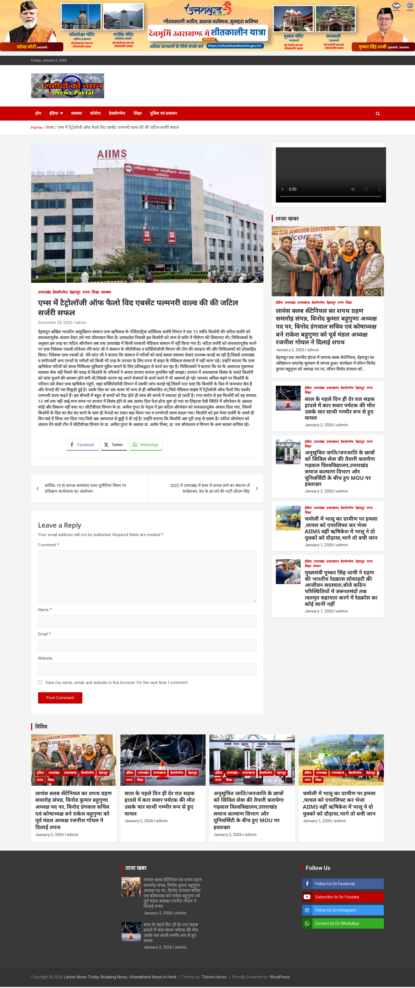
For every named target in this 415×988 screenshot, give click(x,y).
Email (44, 634)
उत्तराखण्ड (303, 303)
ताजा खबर (287, 218)
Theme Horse (214, 978)
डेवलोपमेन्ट (117, 113)
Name (45, 610)
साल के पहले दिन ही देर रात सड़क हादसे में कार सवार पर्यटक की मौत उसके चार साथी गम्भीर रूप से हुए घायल (340, 408)
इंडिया (53, 113)
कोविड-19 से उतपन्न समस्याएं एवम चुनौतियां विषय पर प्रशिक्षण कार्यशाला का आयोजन (85, 489)
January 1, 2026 (319, 545)
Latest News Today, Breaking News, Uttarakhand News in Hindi (120, 978)
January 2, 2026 (290, 350)
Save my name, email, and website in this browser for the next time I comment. (116, 683)
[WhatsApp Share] (146, 445)
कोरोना (95, 113)
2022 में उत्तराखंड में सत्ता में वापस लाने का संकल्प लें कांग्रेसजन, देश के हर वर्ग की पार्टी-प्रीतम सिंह (210, 489)
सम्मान (317, 566)
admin (80, 322)
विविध (41, 727)
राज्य (86, 292)
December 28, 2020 (55, 322)
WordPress (280, 978)
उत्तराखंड (44, 292)
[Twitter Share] (114, 445)
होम (38, 113)
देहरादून (75, 292)
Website (45, 659)
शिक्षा (138, 113)
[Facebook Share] (83, 445)
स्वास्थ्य (76, 113)
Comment (48, 545)
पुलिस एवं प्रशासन (163, 113)
